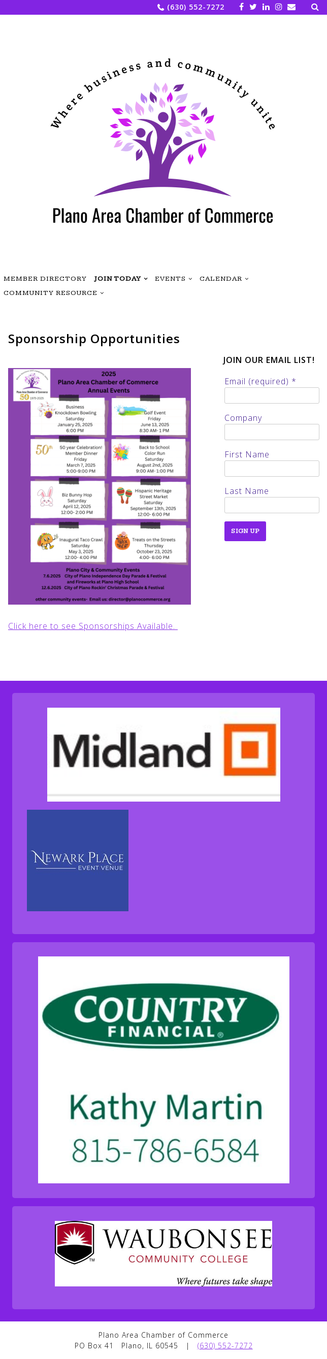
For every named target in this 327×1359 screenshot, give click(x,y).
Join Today (117, 278)
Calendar (221, 278)
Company (243, 417)
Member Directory (45, 278)
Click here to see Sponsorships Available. (93, 626)
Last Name (246, 490)
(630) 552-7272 (195, 7)
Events (170, 278)
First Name (247, 454)
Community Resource (50, 292)
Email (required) (260, 381)
